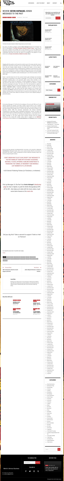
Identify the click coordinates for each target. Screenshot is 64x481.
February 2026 (50, 148)
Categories (31, 3)
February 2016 (50, 342)
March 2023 (49, 205)
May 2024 (49, 182)
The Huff (5, 260)
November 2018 (50, 289)
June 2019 (49, 278)
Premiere (49, 416)
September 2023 (50, 195)
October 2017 (50, 310)
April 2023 (49, 203)
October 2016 (50, 329)
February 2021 (50, 245)
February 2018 (50, 303)
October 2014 (50, 368)
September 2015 (50, 350)
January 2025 (50, 169)
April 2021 (49, 242)
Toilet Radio (49, 437)
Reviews (14, 17)
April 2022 (49, 223)
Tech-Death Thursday (51, 431)
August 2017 (49, 313)
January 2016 (50, 344)
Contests (49, 389)
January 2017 (50, 324)
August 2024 (49, 177)
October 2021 (50, 232)
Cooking (48, 390)
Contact (55, 3)
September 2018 (50, 292)
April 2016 (49, 339)
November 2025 (50, 153)
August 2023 (49, 197)
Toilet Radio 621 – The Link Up (53, 124)
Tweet (4, 252)
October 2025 (50, 155)
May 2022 (49, 221)
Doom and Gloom (50, 395)
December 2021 (50, 229)
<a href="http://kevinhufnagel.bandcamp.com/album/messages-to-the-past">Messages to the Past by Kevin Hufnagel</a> (21, 60)
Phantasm (23, 258)
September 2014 (50, 370)
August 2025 (49, 158)
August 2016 (49, 333)
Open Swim (49, 413)
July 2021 (49, 237)
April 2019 (49, 281)
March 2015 (49, 360)
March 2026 (49, 147)
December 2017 (50, 307)
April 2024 (49, 184)
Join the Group (40, 3)
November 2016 (50, 328)
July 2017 (49, 315)
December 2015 (50, 345)
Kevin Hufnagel (6, 258)
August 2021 (49, 236)
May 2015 (49, 357)
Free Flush (49, 398)
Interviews (49, 400)
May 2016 (49, 337)
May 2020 (49, 260)
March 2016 (49, 341)
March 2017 (49, 321)
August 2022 (49, 216)
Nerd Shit (18, 308)
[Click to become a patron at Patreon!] (22, 243)
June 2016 (49, 336)
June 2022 (49, 219)
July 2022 (49, 218)
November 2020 (50, 250)
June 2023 (49, 200)
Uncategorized (50, 438)
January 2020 (50, 266)
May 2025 (49, 163)
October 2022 (50, 213)
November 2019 (50, 269)
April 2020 (49, 261)
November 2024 (50, 172)
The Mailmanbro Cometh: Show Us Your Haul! (36, 312)
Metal (35, 300)
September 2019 (50, 273)
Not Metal (9, 17)
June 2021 (49, 239)
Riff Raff (49, 424)
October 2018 (50, 291)
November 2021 (50, 231)
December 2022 (50, 210)
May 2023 (49, 202)
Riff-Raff (49, 426)
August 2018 (49, 294)
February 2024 (50, 187)
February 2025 (50, 168)
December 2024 (50, 171)
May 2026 (49, 143)
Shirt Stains (49, 427)
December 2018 (50, 287)
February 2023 (50, 206)
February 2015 (50, 362)
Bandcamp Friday (50, 385)
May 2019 (49, 279)
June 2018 (49, 297)
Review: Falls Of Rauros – (36, 304)
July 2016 (49, 334)
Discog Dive (49, 392)
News (14, 309)
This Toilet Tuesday (51, 435)
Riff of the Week (50, 422)
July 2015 (49, 354)
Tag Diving (49, 429)
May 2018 (49, 299)
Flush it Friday (49, 397)
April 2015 (49, 358)
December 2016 (50, 326)
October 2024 (50, 174)
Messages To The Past (15, 258)
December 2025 (50, 151)
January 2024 (50, 189)
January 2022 (50, 227)
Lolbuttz (15, 300)
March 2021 (49, 244)
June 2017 (49, 316)
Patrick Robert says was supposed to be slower (16, 313)
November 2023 (50, 192)
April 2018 (49, 300)
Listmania (49, 401)
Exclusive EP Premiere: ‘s (48, 68)
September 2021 (50, 234)
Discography (49, 393)
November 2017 (50, 308)
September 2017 (50, 312)
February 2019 (50, 284)
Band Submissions (50, 384)
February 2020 (50, 265)
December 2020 (50, 248)
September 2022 (50, 215)
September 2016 (50, 331)
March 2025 (49, 166)
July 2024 (49, 179)
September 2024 (50, 176)
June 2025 (49, 161)
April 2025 (49, 164)
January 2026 (50, 150)
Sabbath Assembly (34, 258)
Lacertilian (20, 17)
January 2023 (50, 208)
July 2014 (49, 373)
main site (30, 191)
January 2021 (50, 247)
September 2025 (50, 156)
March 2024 (49, 185)
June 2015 (49, 355)
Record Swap (49, 418)
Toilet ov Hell (53, 479)
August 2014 (49, 371)
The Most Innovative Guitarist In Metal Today (23, 48)
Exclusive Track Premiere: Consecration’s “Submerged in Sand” (53, 127)
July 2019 (49, 276)
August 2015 (49, 352)
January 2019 (50, 286)
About (48, 3)
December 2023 (50, 190)
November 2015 (50, 347)
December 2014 (50, 365)
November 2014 (50, 366)
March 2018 (49, 302)
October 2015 (50, 349)
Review (27, 258)
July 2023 (49, 198)
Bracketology (49, 387)
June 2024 (49, 181)
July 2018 (49, 295)
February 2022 (50, 226)
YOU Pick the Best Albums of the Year (48, 48)
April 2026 (49, 145)
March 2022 (49, 224)
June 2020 (49, 258)
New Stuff (4, 17)
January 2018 (50, 305)
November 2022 (50, 211)
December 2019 (50, 268)
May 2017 (49, 318)
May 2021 (49, 240)
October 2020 (50, 252)
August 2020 (49, 255)
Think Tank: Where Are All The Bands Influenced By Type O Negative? (51, 469)
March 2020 (49, 263)
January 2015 (50, 363)
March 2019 (49, 282)
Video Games (49, 442)
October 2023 (50, 193)
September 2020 (50, 253)
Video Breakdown (50, 440)
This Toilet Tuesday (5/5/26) (52, 130)
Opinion (19, 300)
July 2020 (49, 257)
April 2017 (49, 320)
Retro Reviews (50, 419)
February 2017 (50, 323)
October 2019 (50, 271)
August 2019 (49, 274)
